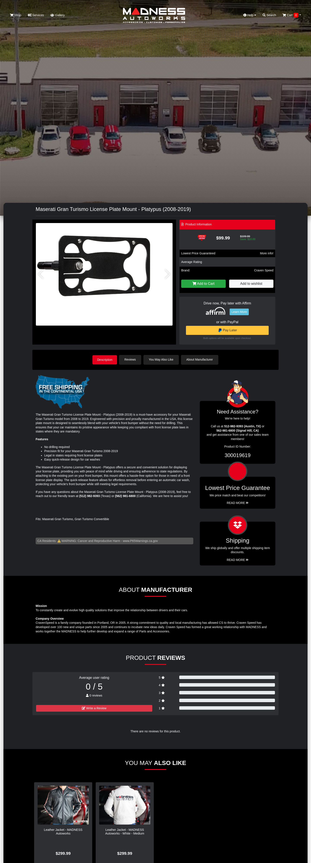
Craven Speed (263, 270)
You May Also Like (162, 359)
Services (36, 15)
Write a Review (94, 707)
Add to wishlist (251, 283)
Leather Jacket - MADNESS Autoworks (63, 831)
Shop (15, 15)
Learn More (239, 312)
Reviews (131, 359)
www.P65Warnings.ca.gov (140, 540)
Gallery (57, 15)
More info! (266, 253)
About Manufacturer (200, 359)
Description (104, 359)
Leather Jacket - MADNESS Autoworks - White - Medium (124, 831)
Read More (238, 502)
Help (249, 15)
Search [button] (269, 15)
